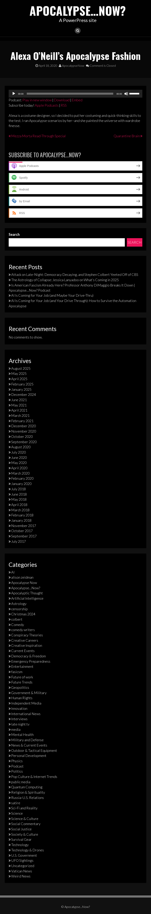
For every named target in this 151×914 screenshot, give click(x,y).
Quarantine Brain (127, 136)
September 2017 (24, 536)
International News (26, 713)
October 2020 (22, 436)
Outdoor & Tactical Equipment (34, 750)
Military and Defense (27, 740)
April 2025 (19, 379)
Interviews (19, 719)
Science (17, 813)
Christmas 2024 (23, 614)
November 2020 (23, 431)
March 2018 (20, 510)
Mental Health (22, 734)
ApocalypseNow (71, 65)
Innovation (19, 708)
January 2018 (21, 520)
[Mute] (126, 94)
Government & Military (29, 693)
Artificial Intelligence (27, 598)
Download (62, 100)
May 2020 (19, 462)
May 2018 (19, 499)
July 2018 (18, 489)
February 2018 (22, 515)
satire (15, 803)
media (15, 729)
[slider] (70, 94)
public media (20, 782)
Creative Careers (24, 640)
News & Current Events (29, 745)
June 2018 (19, 494)
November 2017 (23, 525)
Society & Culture (24, 834)
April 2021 (19, 410)
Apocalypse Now (24, 582)
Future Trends (21, 682)
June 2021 (19, 400)
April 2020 (19, 468)
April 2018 (19, 504)
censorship (19, 609)
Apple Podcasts (47, 105)
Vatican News (21, 871)
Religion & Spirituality (28, 792)
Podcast (17, 766)
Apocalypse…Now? (77, 10)
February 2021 (22, 421)
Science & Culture (24, 818)
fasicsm (16, 672)
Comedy (17, 624)
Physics (17, 761)
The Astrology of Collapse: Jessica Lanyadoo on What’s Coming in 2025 (65, 280)
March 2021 (20, 415)
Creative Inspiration (26, 645)
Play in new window (37, 100)
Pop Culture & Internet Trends (34, 776)
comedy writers (23, 630)
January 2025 (21, 389)
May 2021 (19, 405)
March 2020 (20, 473)
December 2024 (23, 394)
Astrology (19, 603)
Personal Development (28, 755)
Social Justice (21, 829)
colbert (16, 619)
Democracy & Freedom (28, 656)
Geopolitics (20, 687)
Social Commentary (26, 824)
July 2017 (18, 541)
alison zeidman (22, 577)
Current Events (23, 651)
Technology (20, 845)
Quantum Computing (26, 787)
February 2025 (22, 384)
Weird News (20, 876)
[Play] (14, 94)
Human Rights (21, 698)
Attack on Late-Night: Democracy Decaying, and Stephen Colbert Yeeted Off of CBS (74, 274)
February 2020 (22, 478)
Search (14, 234)
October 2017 (22, 531)
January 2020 (21, 483)
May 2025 (19, 373)
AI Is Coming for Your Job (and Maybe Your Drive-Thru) (52, 295)
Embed (77, 100)
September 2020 (24, 441)
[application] (75, 94)
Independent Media (26, 703)
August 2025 (20, 368)
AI (13, 572)
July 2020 (18, 452)
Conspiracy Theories (27, 635)
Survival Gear (21, 839)
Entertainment (22, 666)
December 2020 (23, 426)
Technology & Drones (27, 850)
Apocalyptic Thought (27, 593)
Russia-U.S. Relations (27, 797)
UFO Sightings (22, 860)
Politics (17, 771)
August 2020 (20, 447)
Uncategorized (22, 866)
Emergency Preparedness (30, 661)
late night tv (20, 724)
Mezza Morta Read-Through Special (38, 136)
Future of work (22, 677)
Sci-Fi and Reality (24, 808)
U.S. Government (24, 855)
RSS (64, 105)
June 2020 (19, 457)
